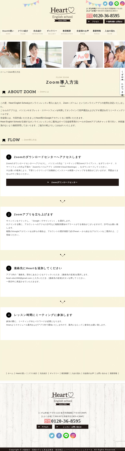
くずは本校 (122, 74)
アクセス (95, 21)
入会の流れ (75, 372)
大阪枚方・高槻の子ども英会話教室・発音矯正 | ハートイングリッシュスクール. (58, 449)
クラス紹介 (33, 372)
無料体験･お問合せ (115, 21)
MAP (84, 412)
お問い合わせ (101, 372)
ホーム (11, 372)
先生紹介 (44, 372)
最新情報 (113, 372)
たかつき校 (122, 89)
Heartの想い (21, 372)
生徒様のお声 (88, 372)
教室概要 (65, 372)
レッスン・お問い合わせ (72, 426)
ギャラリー (54, 372)
